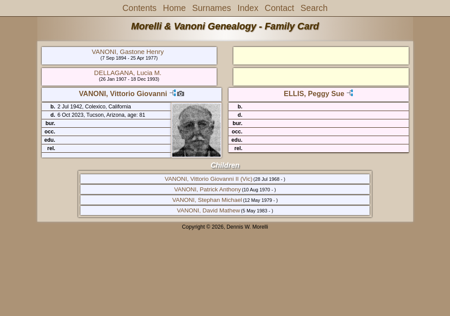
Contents (140, 8)
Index (247, 8)
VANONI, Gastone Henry (128, 51)
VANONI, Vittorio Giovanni (123, 93)
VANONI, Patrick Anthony (207, 189)
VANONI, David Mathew (208, 210)
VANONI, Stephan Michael (207, 200)
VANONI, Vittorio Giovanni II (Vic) (209, 179)
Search (314, 8)
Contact (279, 8)
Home (174, 8)
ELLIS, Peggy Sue (314, 93)
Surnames (211, 8)
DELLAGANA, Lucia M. (127, 72)
